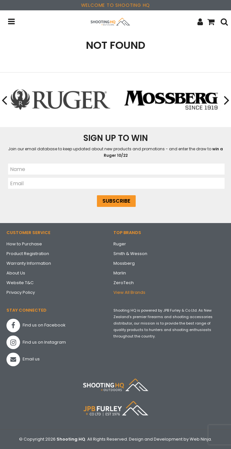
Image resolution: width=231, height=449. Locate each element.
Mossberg (124, 263)
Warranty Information (28, 263)
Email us (23, 359)
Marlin (119, 273)
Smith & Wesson (130, 254)
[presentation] (5, 100)
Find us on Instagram (36, 342)
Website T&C (20, 283)
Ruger (119, 244)
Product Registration (27, 254)
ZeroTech (123, 283)
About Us (15, 273)
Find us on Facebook (36, 325)
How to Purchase (24, 244)
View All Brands (129, 292)
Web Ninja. (201, 439)
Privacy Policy (20, 292)
